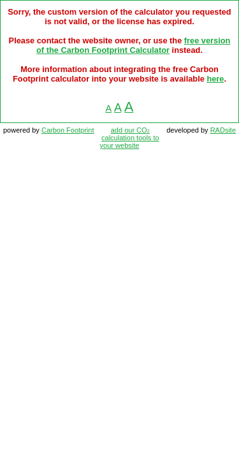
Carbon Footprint (67, 130)
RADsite (223, 130)
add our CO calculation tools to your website (129, 137)
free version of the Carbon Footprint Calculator (133, 45)
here (215, 79)
